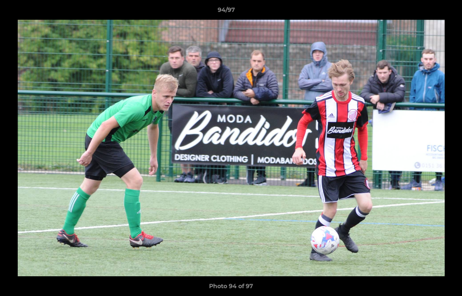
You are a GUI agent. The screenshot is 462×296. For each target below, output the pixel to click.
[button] (427, 12)
